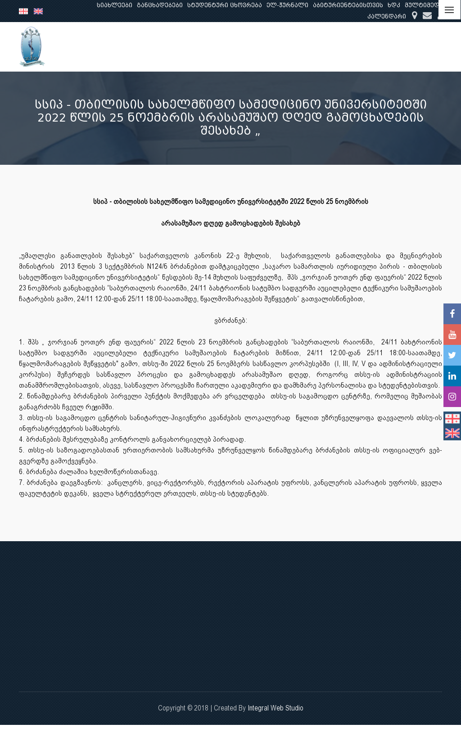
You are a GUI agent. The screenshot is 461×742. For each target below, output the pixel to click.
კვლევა (311, 46)
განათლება (265, 46)
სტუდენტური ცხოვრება (224, 5)
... (433, 46)
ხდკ (394, 5)
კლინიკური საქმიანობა (377, 46)
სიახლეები (114, 5)
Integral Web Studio (275, 708)
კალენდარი (386, 16)
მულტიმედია (426, 5)
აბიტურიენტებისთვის (348, 5)
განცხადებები (160, 5)
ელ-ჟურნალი (287, 5)
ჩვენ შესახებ (210, 46)
